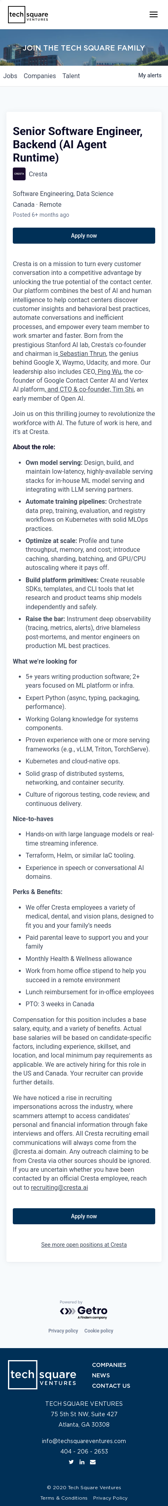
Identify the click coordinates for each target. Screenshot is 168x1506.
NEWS (101, 1376)
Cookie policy (98, 1331)
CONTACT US (111, 1386)
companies (40, 76)
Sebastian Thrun (82, 353)
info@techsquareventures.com (84, 1441)
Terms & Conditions (64, 1498)
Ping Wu (108, 371)
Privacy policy (63, 1331)
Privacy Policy (110, 1498)
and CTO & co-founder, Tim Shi (90, 389)
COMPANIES (109, 1365)
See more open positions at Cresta (84, 1245)
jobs (10, 76)
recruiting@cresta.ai (59, 1187)
